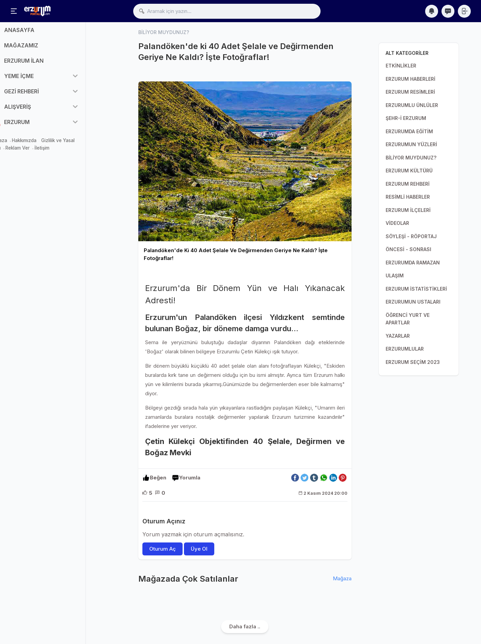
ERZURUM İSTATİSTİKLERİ (416, 289)
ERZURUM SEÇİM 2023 (413, 362)
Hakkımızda (40, 144)
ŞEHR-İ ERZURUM (406, 118)
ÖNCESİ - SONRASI (408, 249)
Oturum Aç (162, 549)
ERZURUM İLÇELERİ (408, 210)
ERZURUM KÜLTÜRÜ (409, 170)
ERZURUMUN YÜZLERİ (411, 144)
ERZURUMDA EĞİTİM (409, 131)
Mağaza (15, 144)
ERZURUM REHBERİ (408, 184)
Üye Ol (199, 549)
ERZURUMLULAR (405, 349)
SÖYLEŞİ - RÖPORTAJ (411, 236)
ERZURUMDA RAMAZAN (413, 262)
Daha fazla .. (244, 626)
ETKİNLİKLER (401, 65)
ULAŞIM (395, 275)
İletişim (58, 151)
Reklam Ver (34, 151)
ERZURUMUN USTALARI (413, 302)
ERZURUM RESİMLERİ (410, 92)
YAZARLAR (398, 336)
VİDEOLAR (397, 223)
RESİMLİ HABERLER (408, 197)
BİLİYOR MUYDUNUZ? (411, 157)
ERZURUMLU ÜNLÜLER (412, 105)
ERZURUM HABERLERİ (410, 79)
